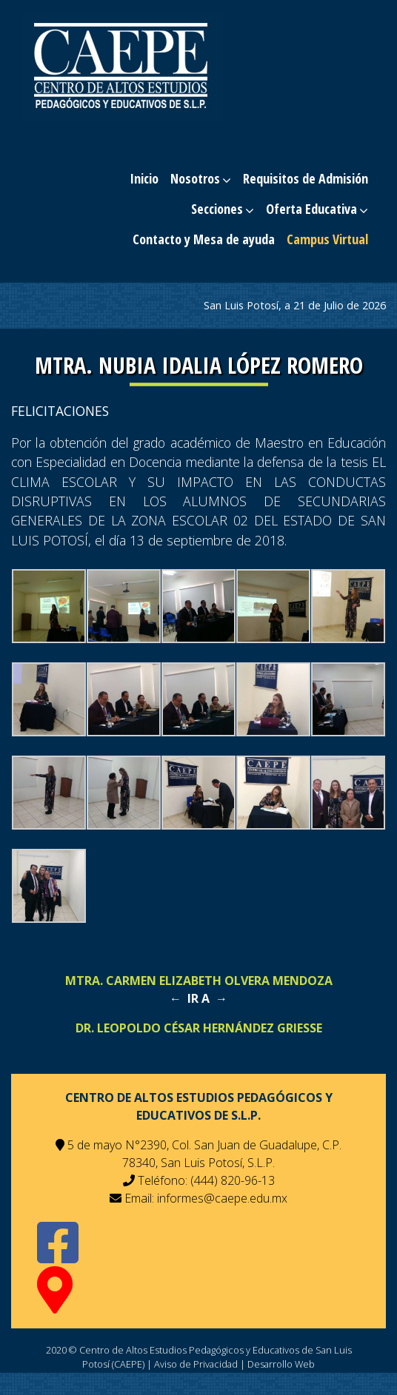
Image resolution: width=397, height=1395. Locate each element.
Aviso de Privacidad (196, 1364)
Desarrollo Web (281, 1364)
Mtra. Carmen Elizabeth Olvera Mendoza (199, 980)
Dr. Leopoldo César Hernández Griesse (199, 1028)
